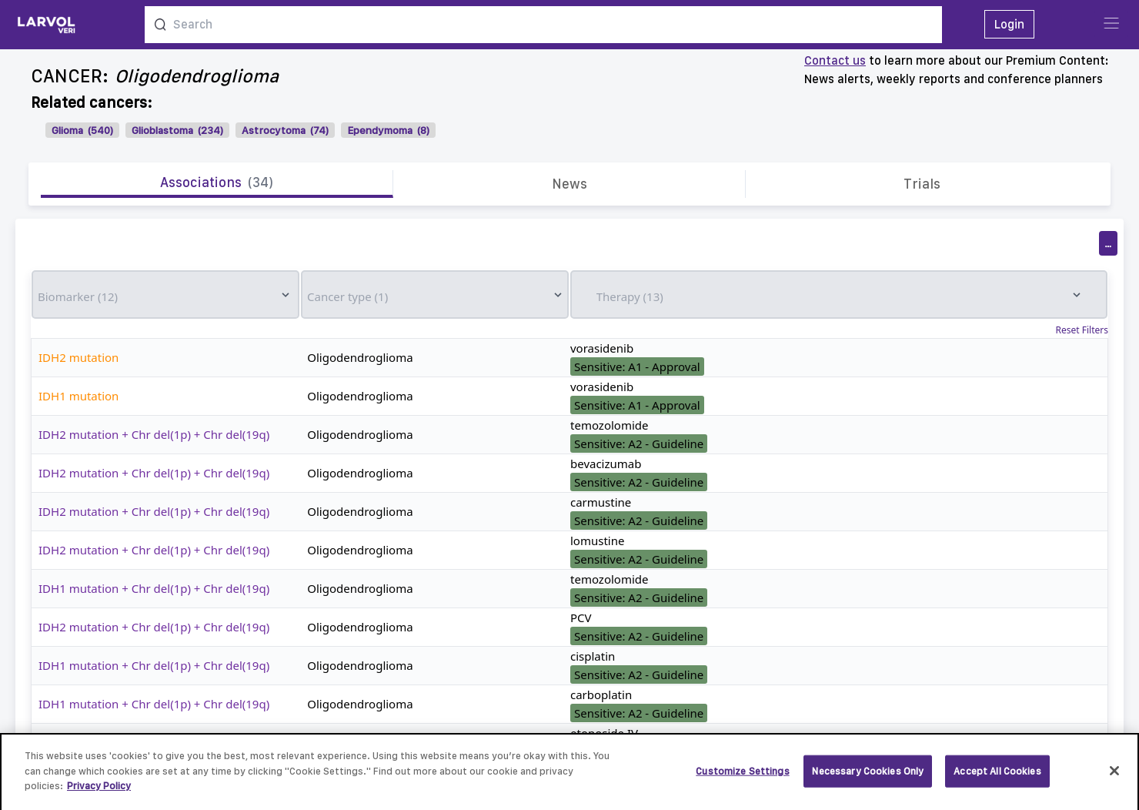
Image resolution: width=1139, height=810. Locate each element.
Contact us (835, 60)
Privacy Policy (99, 792)
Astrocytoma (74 (284, 130)
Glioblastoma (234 (176, 130)
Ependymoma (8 (386, 130)
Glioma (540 (81, 130)
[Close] (1114, 776)
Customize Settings (742, 776)
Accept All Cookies (997, 776)
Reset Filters (1082, 330)
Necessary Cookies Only (868, 776)
